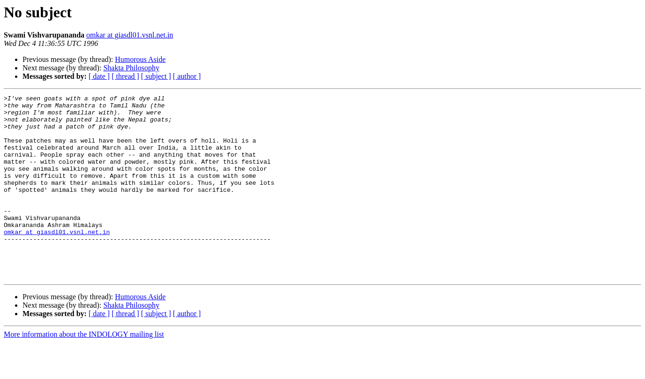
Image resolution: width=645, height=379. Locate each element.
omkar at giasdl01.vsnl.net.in (129, 35)
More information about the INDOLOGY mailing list (84, 371)
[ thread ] (125, 76)
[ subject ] (156, 76)
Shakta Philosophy (131, 68)
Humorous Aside (140, 59)
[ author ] (187, 76)
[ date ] (99, 76)
